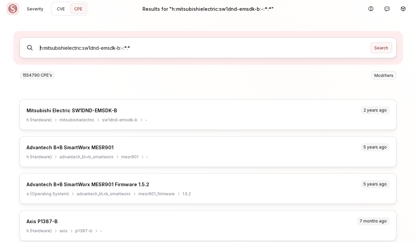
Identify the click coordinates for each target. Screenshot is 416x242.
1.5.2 (186, 193)
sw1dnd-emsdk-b (119, 119)
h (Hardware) (39, 119)
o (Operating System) (48, 193)
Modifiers (383, 75)
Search (381, 47)
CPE (78, 8)
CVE (61, 8)
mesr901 (129, 156)
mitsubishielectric (76, 119)
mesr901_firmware (156, 193)
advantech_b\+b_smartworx (86, 156)
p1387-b (83, 230)
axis (63, 230)
